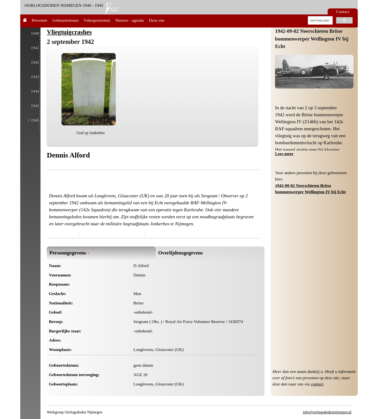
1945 (35, 105)
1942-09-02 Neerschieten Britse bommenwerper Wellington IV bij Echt (311, 38)
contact (317, 384)
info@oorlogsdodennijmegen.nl (327, 412)
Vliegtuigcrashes (69, 32)
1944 (35, 91)
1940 (35, 33)
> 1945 (33, 120)
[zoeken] (319, 20)
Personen (39, 20)
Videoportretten (97, 20)
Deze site (157, 20)
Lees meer (284, 153)
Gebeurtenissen (65, 20)
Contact (342, 11)
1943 (35, 76)
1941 (35, 47)
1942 (35, 62)
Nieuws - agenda (129, 20)
